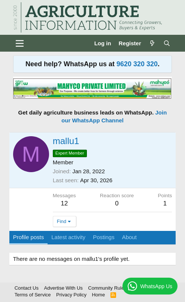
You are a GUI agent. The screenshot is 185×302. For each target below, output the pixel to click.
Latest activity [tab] (68, 237)
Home (98, 295)
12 (64, 203)
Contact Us (27, 288)
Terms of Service (33, 295)
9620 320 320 (137, 64)
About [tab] (129, 237)
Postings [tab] (104, 237)
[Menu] (19, 43)
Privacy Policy (71, 295)
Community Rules (107, 288)
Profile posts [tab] (28, 237)
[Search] (167, 43)
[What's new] (152, 43)
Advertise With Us (63, 288)
